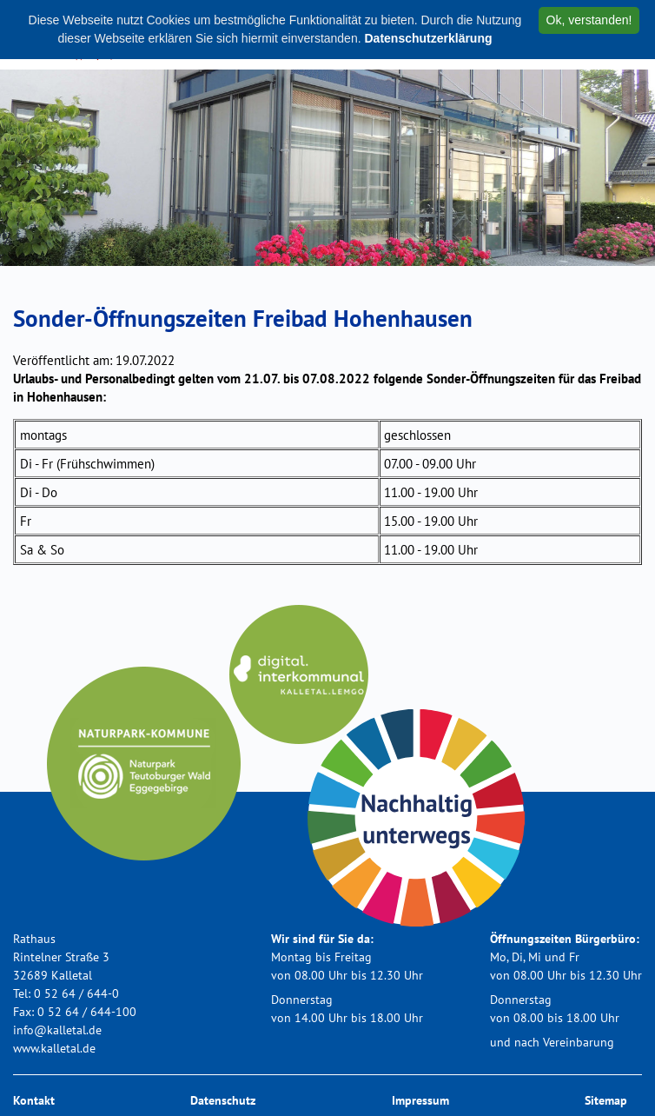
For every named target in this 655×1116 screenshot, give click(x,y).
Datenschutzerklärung (428, 38)
